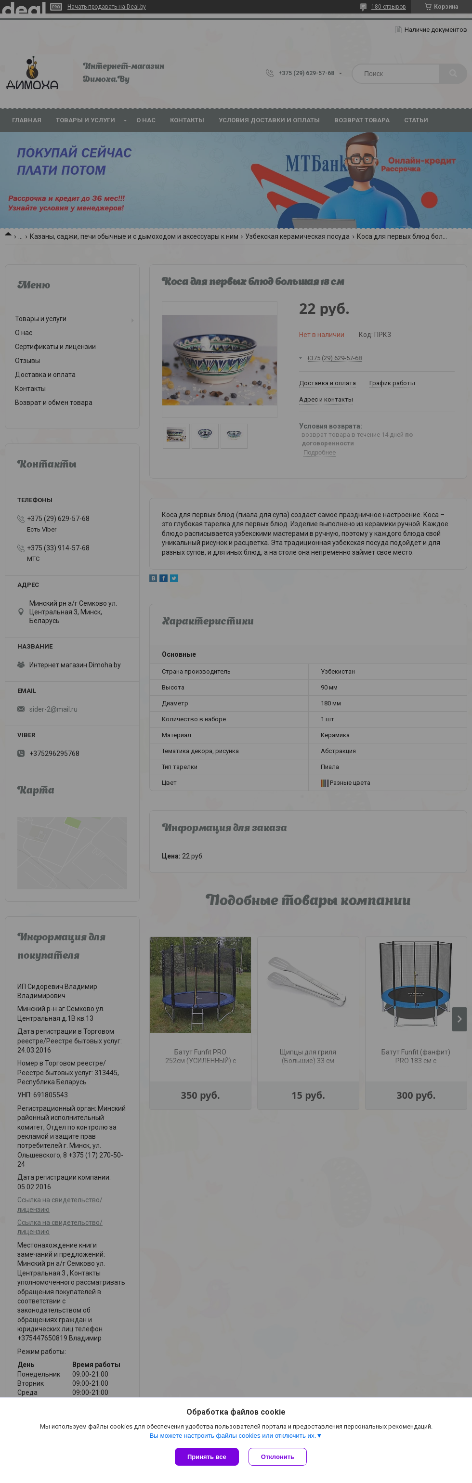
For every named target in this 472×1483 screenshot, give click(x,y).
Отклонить (277, 1456)
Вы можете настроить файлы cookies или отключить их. (232, 1435)
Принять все (206, 1456)
